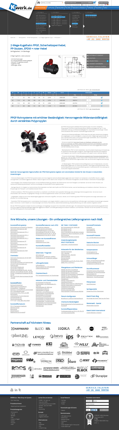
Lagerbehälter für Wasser (42, 290)
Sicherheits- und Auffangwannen (44, 292)
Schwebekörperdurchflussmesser (95, 271)
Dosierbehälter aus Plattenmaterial (45, 299)
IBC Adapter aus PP (66, 230)
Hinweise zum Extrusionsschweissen (45, 248)
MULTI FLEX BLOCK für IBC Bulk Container (72, 232)
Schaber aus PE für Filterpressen (95, 291)
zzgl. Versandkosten (94, 89)
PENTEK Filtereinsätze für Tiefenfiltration (72, 283)
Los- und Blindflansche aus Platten (96, 237)
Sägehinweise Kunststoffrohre (18, 286)
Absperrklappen (14, 311)
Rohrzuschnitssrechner (16, 285)
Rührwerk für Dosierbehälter (43, 296)
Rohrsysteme (22, 37)
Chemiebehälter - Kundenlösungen (45, 301)
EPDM (28, 300)
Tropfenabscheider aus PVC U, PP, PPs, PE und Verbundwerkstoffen (72, 312)
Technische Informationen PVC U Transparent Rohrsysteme (19, 235)
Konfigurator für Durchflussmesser (96, 272)
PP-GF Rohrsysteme (32, 37)
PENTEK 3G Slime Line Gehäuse (69, 269)
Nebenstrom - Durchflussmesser (95, 277)
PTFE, (19, 300)
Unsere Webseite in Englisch (94, 312)
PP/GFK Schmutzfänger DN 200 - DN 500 (21, 270)
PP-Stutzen (57, 37)
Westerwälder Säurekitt (93, 305)
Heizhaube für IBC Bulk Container (70, 236)
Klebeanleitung (40, 240)
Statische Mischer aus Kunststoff (95, 244)
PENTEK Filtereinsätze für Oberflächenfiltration (68, 281)
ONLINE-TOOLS (93, 61)
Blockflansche (65, 259)
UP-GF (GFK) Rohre (15, 261)
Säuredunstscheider (66, 251)
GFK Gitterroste (40, 255)
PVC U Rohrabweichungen (17, 291)
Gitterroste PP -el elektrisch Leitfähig (45, 256)
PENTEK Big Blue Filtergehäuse (69, 273)
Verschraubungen (91, 232)
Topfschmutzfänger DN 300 (94, 262)
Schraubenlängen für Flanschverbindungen (16, 298)
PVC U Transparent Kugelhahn (18, 306)
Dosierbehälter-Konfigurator (43, 282)
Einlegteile (89, 227)
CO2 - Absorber (65, 253)
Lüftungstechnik (40, 265)
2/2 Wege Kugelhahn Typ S (46, 37)
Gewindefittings (91, 230)
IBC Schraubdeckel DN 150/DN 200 (70, 227)
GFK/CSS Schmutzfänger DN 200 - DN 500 (21, 271)
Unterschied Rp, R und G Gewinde (19, 296)
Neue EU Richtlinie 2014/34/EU (44, 229)
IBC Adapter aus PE (66, 229)
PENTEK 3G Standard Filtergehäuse (70, 271)
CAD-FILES (92, 58)
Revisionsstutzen (65, 258)
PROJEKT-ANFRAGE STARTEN (97, 66)
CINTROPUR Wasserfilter (67, 288)
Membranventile (14, 307)
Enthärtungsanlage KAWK (68, 290)
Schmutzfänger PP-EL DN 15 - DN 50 (45, 232)
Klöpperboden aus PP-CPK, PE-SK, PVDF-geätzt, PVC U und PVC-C (72, 261)
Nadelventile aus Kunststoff (17, 312)
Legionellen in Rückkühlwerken (69, 244)
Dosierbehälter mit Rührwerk (43, 295)
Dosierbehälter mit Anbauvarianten (45, 298)
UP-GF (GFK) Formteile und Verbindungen (21, 262)
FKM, (24, 300)
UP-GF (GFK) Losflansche (17, 268)
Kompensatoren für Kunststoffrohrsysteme (93, 252)
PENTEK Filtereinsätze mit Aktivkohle (71, 285)
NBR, (22, 300)
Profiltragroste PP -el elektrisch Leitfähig (46, 258)
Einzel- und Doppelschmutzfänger (96, 260)
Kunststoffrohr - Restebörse (17, 288)
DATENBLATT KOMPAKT (96, 55)
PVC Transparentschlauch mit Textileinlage (47, 275)
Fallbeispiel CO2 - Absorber (68, 255)
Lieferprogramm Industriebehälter (45, 293)
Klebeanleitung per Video (42, 242)
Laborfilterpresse (91, 284)
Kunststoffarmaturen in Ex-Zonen (45, 230)
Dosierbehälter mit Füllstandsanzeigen (46, 302)
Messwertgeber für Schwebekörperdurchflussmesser (95, 274)
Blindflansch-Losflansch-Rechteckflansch (72, 298)
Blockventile (13, 309)
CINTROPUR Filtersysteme (68, 286)
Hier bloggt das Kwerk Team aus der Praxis (98, 298)
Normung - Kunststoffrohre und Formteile (21, 289)
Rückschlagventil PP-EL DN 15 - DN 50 (46, 233)
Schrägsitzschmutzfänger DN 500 (95, 263)
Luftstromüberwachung (42, 268)
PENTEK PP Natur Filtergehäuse (69, 276)
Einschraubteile (91, 229)
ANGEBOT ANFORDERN (96, 64)
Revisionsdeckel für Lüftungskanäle (45, 267)
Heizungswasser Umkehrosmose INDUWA (72, 291)
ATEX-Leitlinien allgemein (42, 227)
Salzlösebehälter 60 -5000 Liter (44, 287)
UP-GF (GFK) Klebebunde (17, 267)
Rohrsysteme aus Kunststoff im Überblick (21, 227)
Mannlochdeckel (65, 256)
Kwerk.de (12, 37)
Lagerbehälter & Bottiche (42, 289)
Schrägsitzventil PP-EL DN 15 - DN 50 (45, 235)
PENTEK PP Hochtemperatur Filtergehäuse (72, 274)
